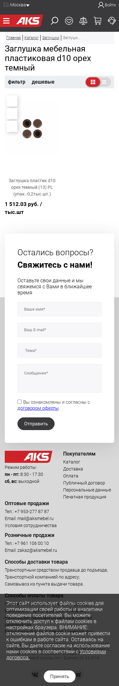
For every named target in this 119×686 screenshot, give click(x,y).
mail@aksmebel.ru (35, 518)
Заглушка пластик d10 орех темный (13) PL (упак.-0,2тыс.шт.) (32, 187)
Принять (59, 676)
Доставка (73, 468)
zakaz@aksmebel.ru (37, 550)
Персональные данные (87, 489)
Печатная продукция (84, 496)
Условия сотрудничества (31, 525)
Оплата (70, 475)
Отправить (36, 424)
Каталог (71, 461)
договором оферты (38, 408)
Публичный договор (84, 482)
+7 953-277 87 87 (32, 511)
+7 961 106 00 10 (32, 543)
